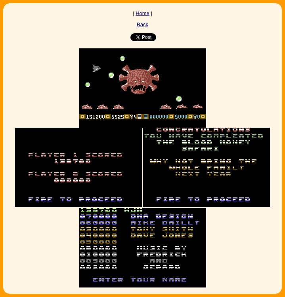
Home (142, 13)
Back (142, 24)
